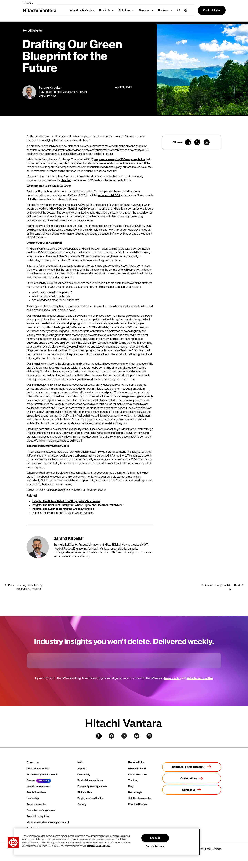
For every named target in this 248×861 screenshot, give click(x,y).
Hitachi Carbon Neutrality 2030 (68, 208)
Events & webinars (36, 792)
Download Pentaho (138, 804)
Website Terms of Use (200, 678)
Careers (31, 780)
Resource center (137, 768)
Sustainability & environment (42, 774)
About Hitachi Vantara (38, 768)
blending (66, 180)
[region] (107, 841)
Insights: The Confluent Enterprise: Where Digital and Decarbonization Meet (77, 505)
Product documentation (90, 780)
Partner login (135, 792)
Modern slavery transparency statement (48, 822)
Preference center (36, 804)
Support (82, 768)
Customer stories (137, 774)
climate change (78, 136)
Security (82, 804)
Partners (163, 10)
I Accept (155, 837)
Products (104, 10)
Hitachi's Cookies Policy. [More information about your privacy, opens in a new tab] (98, 845)
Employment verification (91, 798)
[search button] (178, 10)
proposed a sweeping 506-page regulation (119, 159)
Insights (55, 490)
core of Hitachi (69, 191)
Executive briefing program (41, 810)
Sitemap (217, 848)
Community (84, 774)
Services (144, 10)
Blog (130, 786)
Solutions (124, 10)
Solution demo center (139, 798)
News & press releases (38, 786)
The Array (133, 780)
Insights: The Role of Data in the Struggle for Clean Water (66, 501)
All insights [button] (32, 31)
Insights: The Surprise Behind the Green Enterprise (63, 509)
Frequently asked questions (92, 786)
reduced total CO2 (109, 195)
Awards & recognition (38, 816)
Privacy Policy (172, 678)
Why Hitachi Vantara (82, 10)
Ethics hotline (85, 792)
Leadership (33, 798)
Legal (208, 848)
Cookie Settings (155, 846)
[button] (185, 10)
